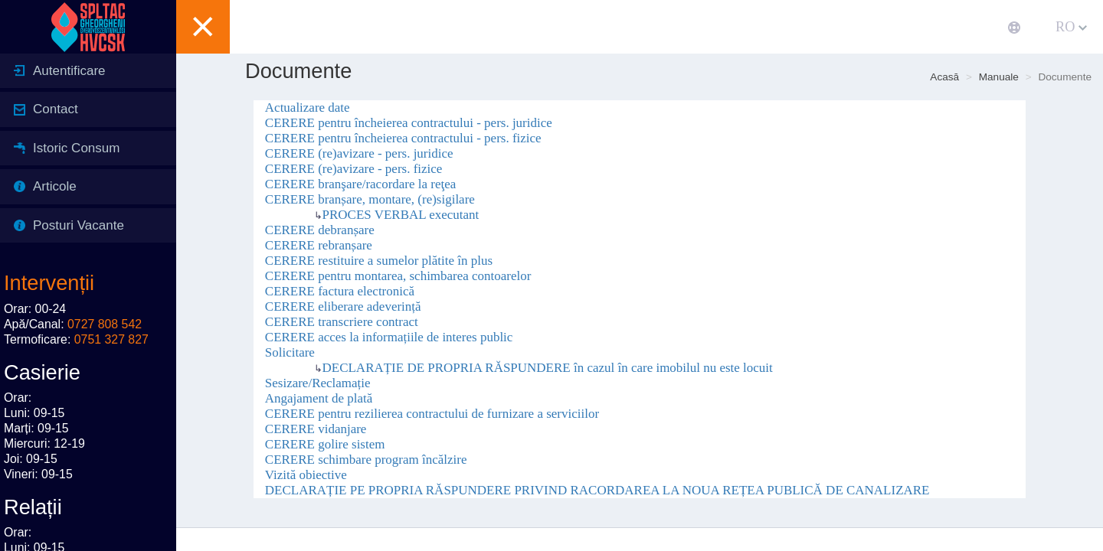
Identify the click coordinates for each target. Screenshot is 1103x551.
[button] (203, 27)
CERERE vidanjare (316, 429)
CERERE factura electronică (339, 291)
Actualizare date (307, 107)
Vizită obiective (306, 475)
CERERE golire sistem (325, 444)
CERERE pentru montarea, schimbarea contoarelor (398, 276)
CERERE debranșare (320, 230)
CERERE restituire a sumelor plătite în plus (379, 260)
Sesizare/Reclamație (318, 383)
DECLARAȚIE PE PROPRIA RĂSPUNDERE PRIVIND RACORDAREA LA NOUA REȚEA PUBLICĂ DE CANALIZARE (597, 490)
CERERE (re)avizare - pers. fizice (354, 168)
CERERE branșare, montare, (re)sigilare (370, 199)
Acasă (944, 77)
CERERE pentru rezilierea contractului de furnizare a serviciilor (432, 413)
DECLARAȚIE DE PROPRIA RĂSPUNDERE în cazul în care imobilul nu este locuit (547, 367)
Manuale (999, 77)
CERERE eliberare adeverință (343, 306)
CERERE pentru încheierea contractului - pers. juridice (408, 123)
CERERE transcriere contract (341, 322)
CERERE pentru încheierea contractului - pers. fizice (403, 138)
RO (1071, 26)
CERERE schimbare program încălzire (366, 459)
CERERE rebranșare (318, 245)
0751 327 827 (111, 339)
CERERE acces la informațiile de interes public (389, 337)
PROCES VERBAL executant (400, 214)
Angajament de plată (319, 398)
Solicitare (290, 352)
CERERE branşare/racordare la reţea (360, 184)
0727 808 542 (104, 324)
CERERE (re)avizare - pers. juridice (359, 153)
